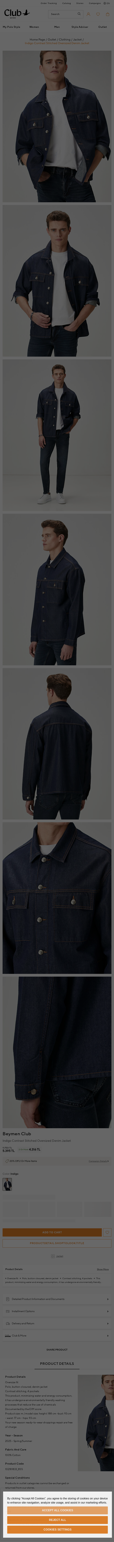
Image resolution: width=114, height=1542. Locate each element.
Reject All (57, 1519)
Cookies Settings (58, 1529)
